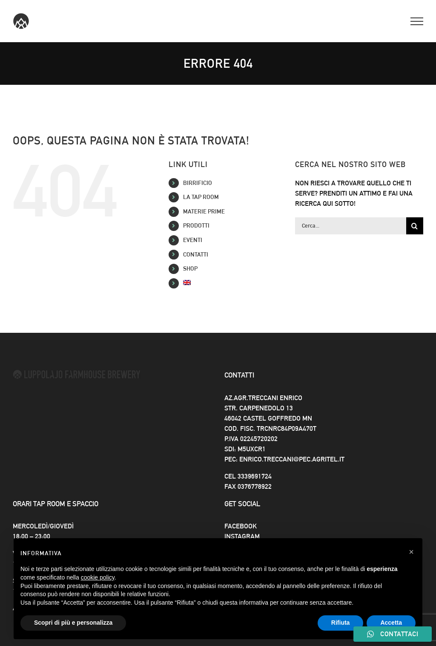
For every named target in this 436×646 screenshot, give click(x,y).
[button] (411, 552)
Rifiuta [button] (340, 622)
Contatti (195, 254)
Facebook (240, 526)
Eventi (192, 239)
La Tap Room (201, 196)
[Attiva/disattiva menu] (417, 21)
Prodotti (196, 225)
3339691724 (255, 476)
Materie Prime (204, 211)
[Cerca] (414, 225)
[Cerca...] (350, 225)
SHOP (190, 268)
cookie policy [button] (98, 577)
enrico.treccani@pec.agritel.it (291, 459)
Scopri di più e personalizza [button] (73, 622)
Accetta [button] (391, 622)
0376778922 (255, 486)
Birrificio (197, 182)
